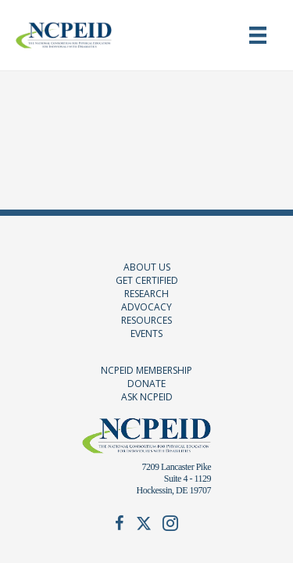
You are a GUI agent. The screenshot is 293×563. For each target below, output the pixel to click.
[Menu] (257, 35)
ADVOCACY (146, 307)
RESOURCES (146, 320)
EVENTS (146, 333)
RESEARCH (146, 293)
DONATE (146, 383)
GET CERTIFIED (147, 280)
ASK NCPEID (147, 396)
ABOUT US (146, 267)
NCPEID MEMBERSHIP (146, 370)
